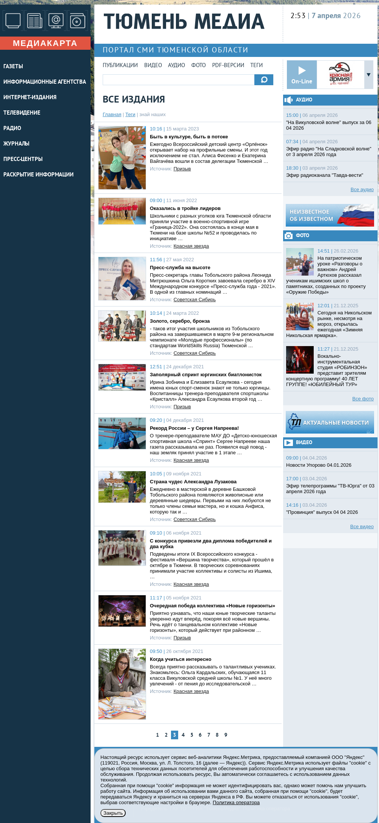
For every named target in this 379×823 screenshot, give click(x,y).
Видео (153, 65)
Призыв (182, 169)
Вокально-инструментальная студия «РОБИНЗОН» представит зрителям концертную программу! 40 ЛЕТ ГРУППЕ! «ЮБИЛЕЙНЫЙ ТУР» (326, 370)
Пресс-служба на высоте (180, 267)
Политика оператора (236, 802)
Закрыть (113, 813)
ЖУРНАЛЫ (16, 144)
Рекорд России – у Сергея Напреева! (194, 428)
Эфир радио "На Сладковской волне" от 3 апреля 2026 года (328, 151)
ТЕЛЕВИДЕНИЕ (21, 113)
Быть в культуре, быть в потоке (189, 136)
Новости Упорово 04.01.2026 (318, 465)
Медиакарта (45, 43)
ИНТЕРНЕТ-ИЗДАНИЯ (29, 97)
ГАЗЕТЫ (13, 66)
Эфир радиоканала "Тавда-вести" (324, 175)
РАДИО (12, 128)
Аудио (176, 65)
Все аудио (362, 189)
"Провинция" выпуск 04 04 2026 (322, 512)
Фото (198, 65)
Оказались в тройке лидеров (185, 208)
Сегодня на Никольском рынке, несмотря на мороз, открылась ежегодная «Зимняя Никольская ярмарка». (329, 324)
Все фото (363, 399)
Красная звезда (191, 246)
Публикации (120, 65)
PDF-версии (228, 65)
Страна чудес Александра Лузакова (193, 481)
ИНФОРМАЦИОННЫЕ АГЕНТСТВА (44, 82)
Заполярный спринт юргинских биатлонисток (206, 374)
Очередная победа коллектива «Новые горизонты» (212, 605)
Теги (256, 65)
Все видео (362, 526)
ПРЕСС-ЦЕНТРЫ (23, 159)
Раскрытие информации (38, 175)
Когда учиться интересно (180, 659)
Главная (112, 114)
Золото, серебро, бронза (180, 321)
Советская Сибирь (195, 299)
